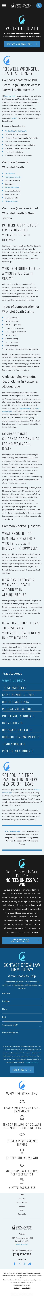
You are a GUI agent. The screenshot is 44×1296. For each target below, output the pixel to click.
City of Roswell (24, 408)
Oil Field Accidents (11, 201)
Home (22, 1195)
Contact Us (22, 1214)
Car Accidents (10, 173)
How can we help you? (10, 1032)
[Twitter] (19, 1263)
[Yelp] (24, 1263)
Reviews (22, 1206)
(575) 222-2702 (22, 1254)
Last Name (6, 1001)
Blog (22, 1210)
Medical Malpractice (12, 187)
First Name (6, 993)
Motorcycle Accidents (13, 177)
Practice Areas (22, 1202)
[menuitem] (22, 681)
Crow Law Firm (9, 96)
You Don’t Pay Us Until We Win (16, 131)
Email (4, 1017)
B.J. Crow (22, 1198)
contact (14, 118)
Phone (4, 1009)
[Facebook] (14, 1263)
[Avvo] (29, 1263)
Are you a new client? (10, 1025)
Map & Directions (22, 1244)
